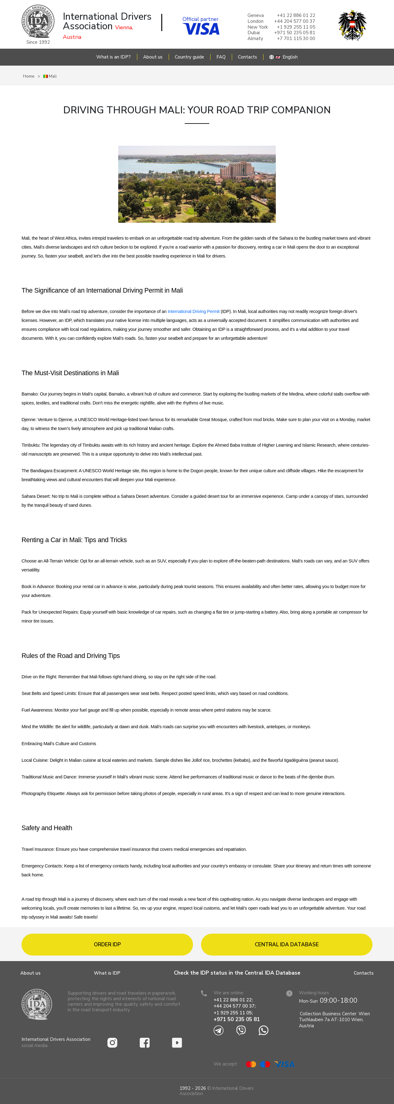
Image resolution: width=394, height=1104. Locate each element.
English (283, 57)
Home (28, 76)
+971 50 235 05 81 (237, 1019)
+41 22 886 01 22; (233, 1000)
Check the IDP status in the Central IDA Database (237, 972)
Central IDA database (287, 944)
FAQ (221, 57)
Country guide (189, 57)
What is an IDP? (113, 57)
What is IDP (107, 973)
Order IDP (107, 944)
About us (153, 57)
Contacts (247, 57)
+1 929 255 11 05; (234, 1013)
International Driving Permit (194, 311)
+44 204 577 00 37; (234, 1006)
